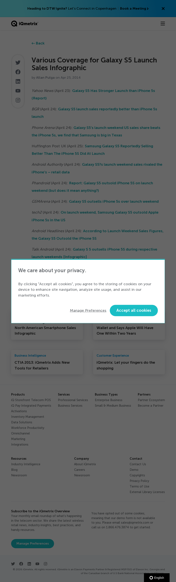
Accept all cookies (133, 310)
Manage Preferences (88, 310)
